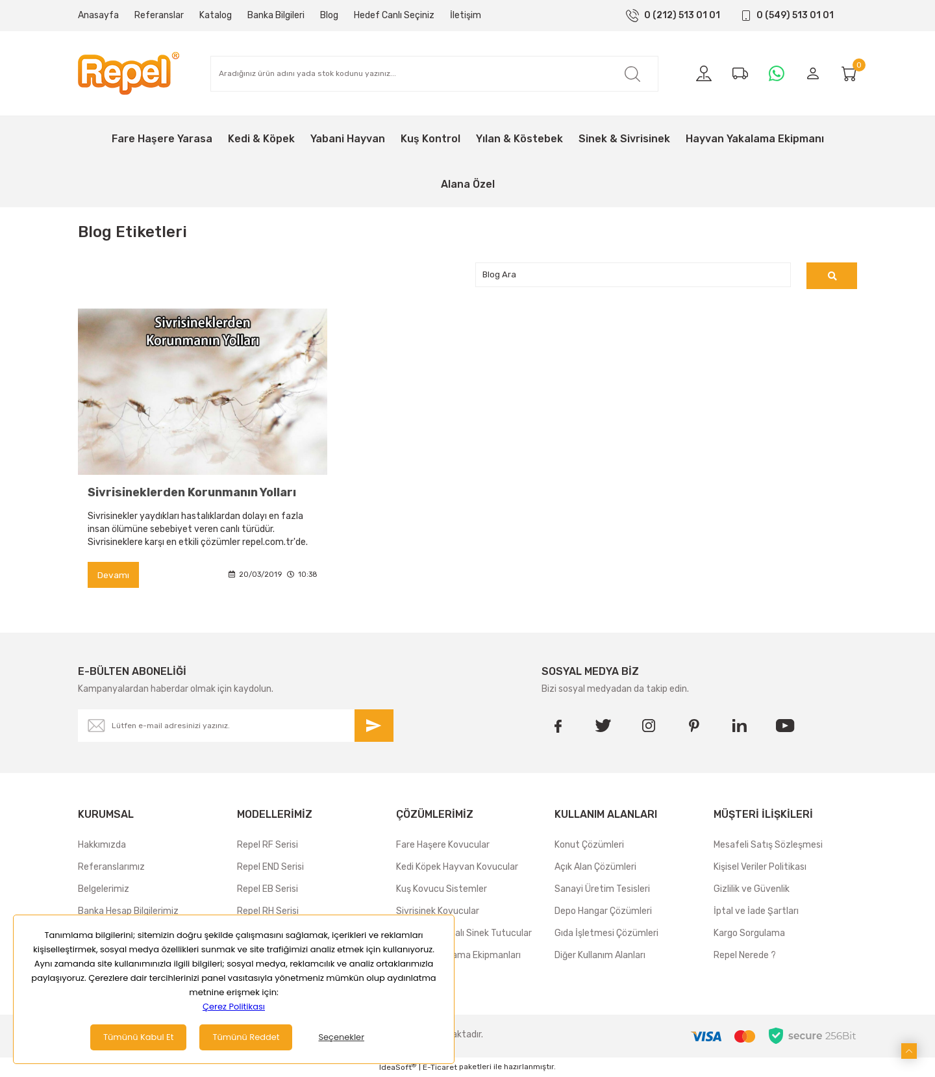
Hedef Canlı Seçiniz (394, 15)
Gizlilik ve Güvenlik (752, 889)
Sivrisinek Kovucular (437, 911)
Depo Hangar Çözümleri (603, 911)
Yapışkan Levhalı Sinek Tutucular (464, 933)
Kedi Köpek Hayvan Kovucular (457, 867)
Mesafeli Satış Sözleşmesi (768, 845)
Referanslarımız (111, 867)
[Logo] (128, 73)
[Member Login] (813, 73)
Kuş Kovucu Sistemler (441, 889)
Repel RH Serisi (268, 911)
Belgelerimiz (103, 889)
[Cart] (849, 73)
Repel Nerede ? (745, 955)
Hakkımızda (102, 845)
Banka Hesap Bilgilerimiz (128, 911)
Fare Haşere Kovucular (443, 845)
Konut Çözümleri (589, 845)
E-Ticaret (440, 1067)
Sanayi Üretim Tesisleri (602, 889)
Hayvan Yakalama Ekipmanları (458, 955)
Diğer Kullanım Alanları (600, 955)
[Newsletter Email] (235, 726)
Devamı (113, 575)
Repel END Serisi (270, 867)
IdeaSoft (397, 1067)
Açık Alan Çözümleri (595, 867)
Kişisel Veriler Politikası (760, 867)
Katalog (215, 15)
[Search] (434, 74)
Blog (329, 15)
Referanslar (159, 15)
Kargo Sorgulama (749, 933)
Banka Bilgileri (276, 15)
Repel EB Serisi (267, 889)
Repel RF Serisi (267, 845)
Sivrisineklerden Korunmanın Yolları (192, 492)
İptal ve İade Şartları (756, 911)
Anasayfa (98, 15)
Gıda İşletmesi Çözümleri (606, 933)
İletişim (465, 15)
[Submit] (374, 726)
